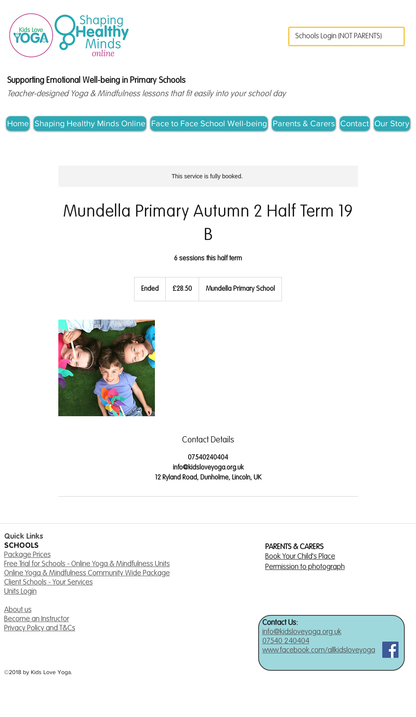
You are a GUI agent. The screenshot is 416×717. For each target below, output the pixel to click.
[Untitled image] (106, 368)
